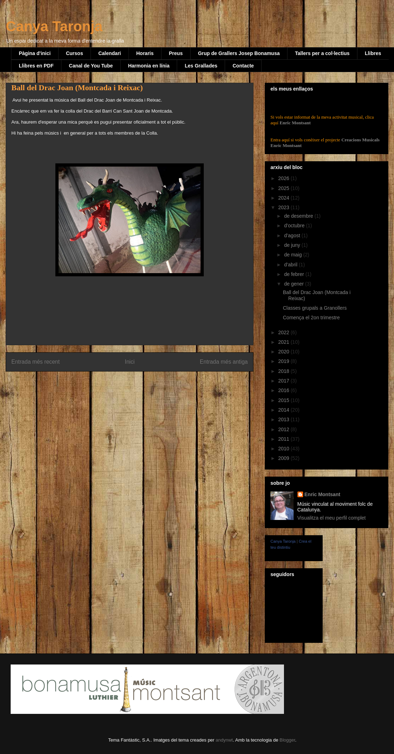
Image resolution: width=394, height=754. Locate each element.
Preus (176, 53)
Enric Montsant (294, 122)
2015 (284, 400)
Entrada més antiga (224, 362)
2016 (284, 390)
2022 (284, 332)
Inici (130, 362)
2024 (284, 198)
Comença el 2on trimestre (311, 317)
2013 (284, 419)
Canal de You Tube (91, 66)
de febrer (294, 274)
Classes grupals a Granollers (315, 308)
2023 (284, 207)
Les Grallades (201, 66)
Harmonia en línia (149, 66)
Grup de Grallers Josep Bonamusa (239, 53)
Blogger (287, 740)
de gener (294, 284)
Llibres (373, 53)
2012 (284, 429)
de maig (293, 254)
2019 (284, 361)
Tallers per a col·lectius (322, 53)
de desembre (299, 216)
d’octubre (295, 225)
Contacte (243, 66)
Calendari (109, 53)
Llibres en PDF (36, 66)
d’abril (291, 264)
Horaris (145, 53)
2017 (284, 381)
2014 (284, 410)
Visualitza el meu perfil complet (331, 518)
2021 (284, 342)
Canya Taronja (54, 26)
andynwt (224, 740)
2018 (284, 371)
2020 (284, 351)
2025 (284, 188)
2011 (284, 439)
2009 (284, 458)
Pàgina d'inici (35, 53)
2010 (284, 448)
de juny (292, 245)
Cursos (74, 53)
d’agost (292, 235)
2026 (284, 178)
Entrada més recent (35, 362)
